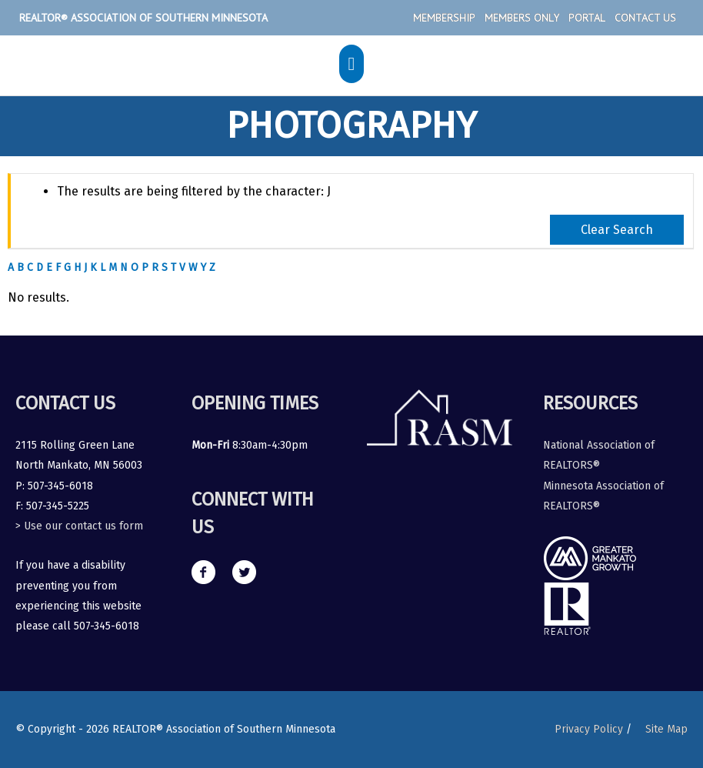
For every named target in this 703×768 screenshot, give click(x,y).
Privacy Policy (589, 729)
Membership (444, 18)
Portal (586, 18)
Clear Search (617, 229)
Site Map (666, 729)
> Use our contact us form (79, 526)
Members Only (522, 18)
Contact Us (645, 18)
